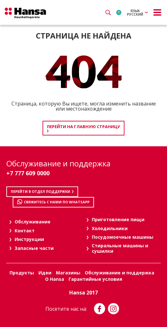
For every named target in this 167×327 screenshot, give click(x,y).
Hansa (25, 13)
